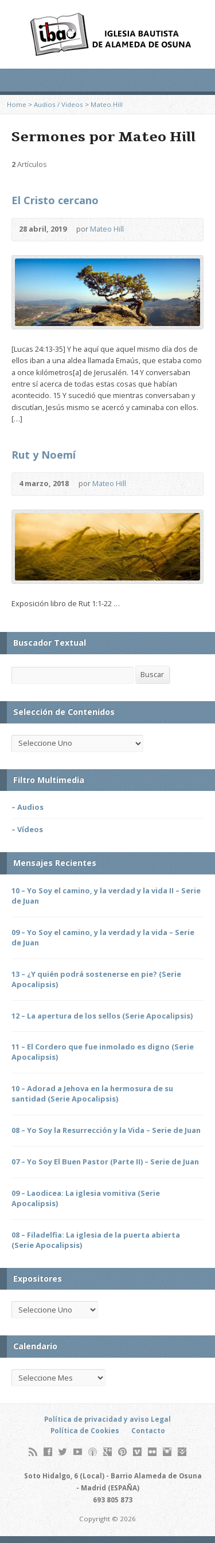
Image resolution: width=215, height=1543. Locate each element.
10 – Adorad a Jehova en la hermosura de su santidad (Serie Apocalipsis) (92, 1093)
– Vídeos (27, 829)
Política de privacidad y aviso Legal (107, 1419)
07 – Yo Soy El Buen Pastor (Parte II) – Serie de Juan (105, 1161)
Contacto (148, 1430)
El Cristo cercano (55, 200)
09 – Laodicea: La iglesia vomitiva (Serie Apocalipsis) (85, 1198)
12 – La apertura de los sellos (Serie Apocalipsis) (102, 1016)
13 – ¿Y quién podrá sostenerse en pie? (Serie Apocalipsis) (96, 979)
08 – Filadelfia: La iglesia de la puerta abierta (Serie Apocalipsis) (95, 1240)
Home (16, 104)
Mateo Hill (107, 104)
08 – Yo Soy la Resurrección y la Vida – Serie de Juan (106, 1130)
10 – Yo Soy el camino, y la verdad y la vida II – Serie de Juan (106, 895)
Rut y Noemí (43, 455)
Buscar (152, 674)
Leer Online (160, 484)
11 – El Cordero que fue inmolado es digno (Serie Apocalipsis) (102, 1051)
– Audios (27, 807)
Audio (140, 229)
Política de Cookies (84, 1430)
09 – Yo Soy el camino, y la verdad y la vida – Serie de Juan (102, 937)
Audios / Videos (58, 104)
